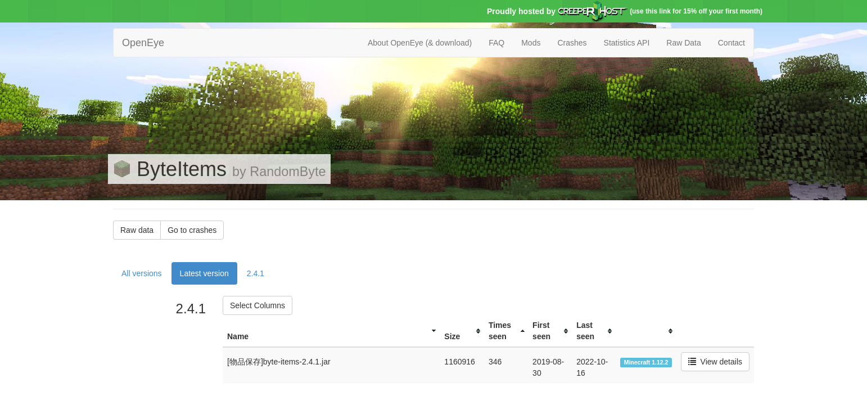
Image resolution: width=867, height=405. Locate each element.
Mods (530, 42)
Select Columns (257, 305)
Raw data (136, 230)
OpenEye (143, 42)
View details (715, 361)
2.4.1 (255, 273)
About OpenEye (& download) (420, 42)
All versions (141, 273)
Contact (731, 42)
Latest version (204, 273)
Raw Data (683, 42)
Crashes (571, 42)
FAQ (496, 42)
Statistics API (627, 42)
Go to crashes (192, 230)
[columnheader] (331, 331)
